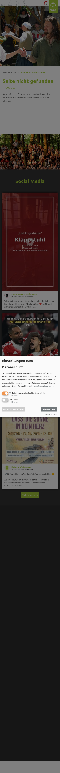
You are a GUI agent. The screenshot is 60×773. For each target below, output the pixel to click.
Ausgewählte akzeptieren (13, 409)
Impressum (48, 386)
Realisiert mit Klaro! (51, 414)
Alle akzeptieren (49, 409)
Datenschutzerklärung (34, 386)
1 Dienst (13, 395)
